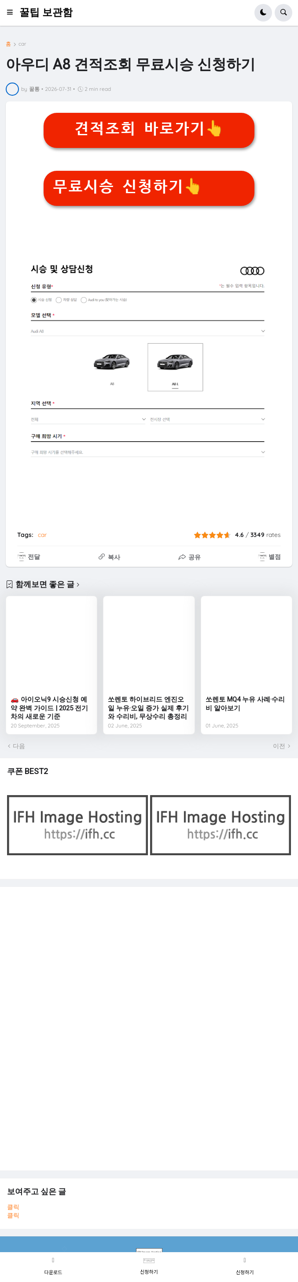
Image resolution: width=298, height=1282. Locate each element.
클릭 (13, 1207)
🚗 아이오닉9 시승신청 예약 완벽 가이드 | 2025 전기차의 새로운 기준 (49, 707)
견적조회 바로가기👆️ (149, 128)
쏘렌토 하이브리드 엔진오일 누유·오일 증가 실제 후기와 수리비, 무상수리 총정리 (148, 707)
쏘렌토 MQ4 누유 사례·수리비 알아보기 (245, 703)
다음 (19, 746)
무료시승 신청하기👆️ (127, 186)
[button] (12, 13)
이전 (279, 746)
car (22, 44)
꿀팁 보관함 (46, 12)
